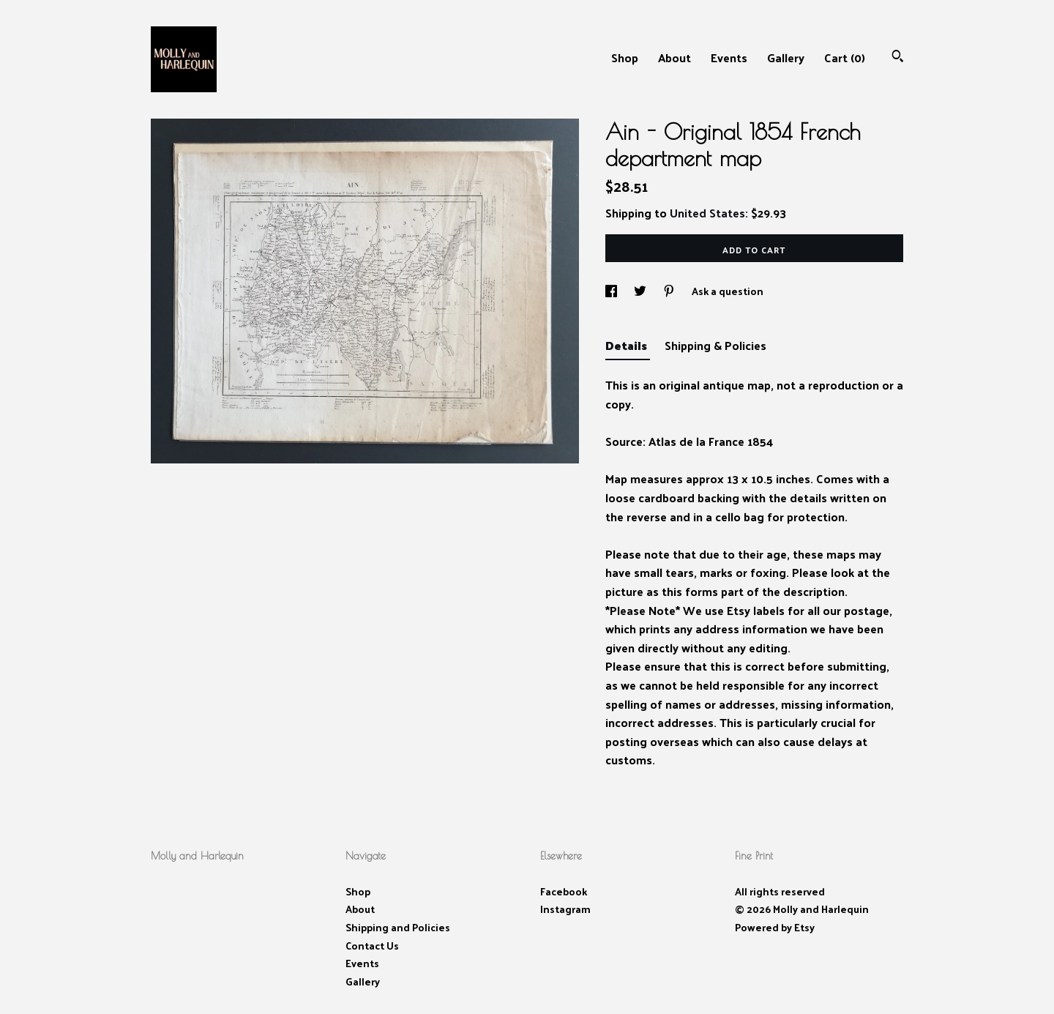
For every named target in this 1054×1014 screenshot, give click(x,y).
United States (707, 212)
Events (729, 57)
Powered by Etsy (775, 927)
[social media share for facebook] (612, 291)
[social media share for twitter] (641, 291)
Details (627, 345)
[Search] (897, 57)
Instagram (565, 909)
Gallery (785, 57)
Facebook (563, 891)
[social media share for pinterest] (670, 291)
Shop (624, 57)
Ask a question (727, 291)
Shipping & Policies (715, 345)
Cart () (844, 57)
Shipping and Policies (397, 927)
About (674, 57)
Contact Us (372, 945)
